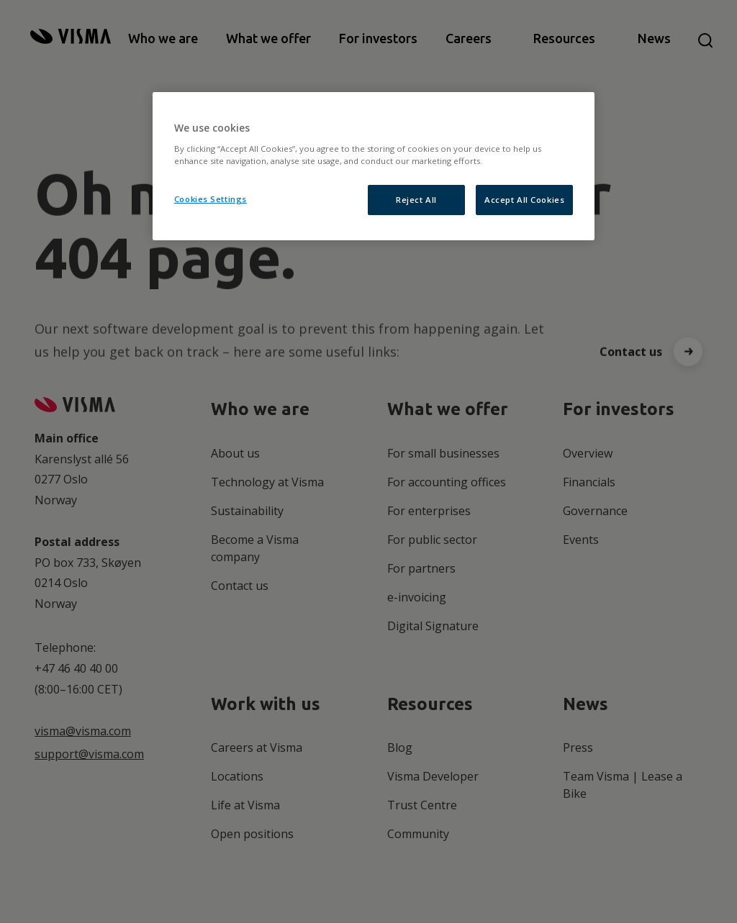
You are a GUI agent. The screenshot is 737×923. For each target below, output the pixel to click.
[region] (373, 166)
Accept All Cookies (524, 199)
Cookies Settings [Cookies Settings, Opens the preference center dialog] (210, 199)
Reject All (416, 199)
